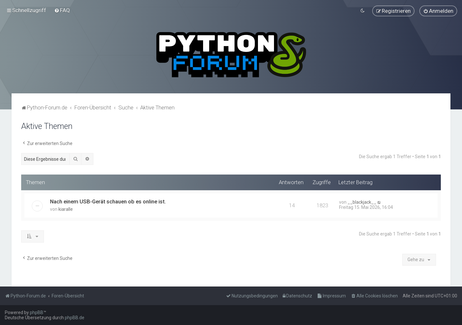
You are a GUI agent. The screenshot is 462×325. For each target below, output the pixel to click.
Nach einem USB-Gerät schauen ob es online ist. (108, 200)
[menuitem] (62, 10)
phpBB (36, 312)
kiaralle (65, 208)
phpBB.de (74, 317)
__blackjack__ (361, 201)
